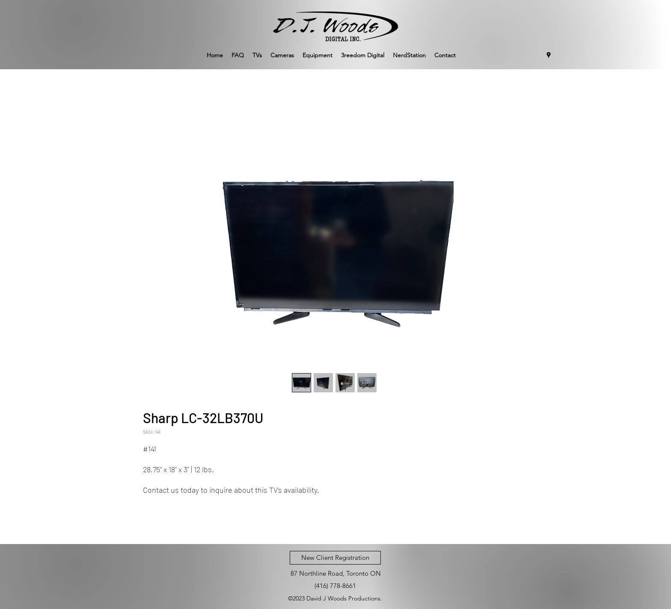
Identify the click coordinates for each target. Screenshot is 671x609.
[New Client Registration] (335, 558)
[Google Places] (548, 55)
